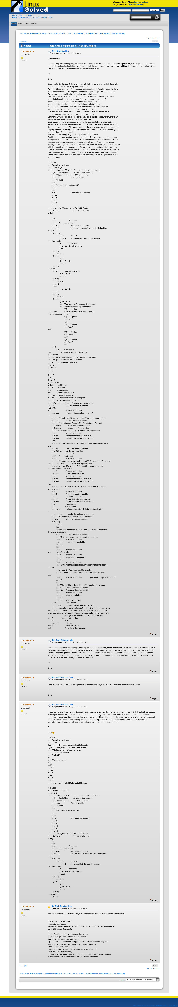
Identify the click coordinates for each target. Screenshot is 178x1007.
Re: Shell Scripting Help (62, 640)
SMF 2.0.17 (137, 1005)
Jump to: (123, 980)
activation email (136, 4)
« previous (151, 38)
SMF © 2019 (146, 1005)
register (144, 2)
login (136, 2)
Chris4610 (28, 51)
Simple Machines (156, 1005)
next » (157, 38)
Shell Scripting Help (60, 51)
